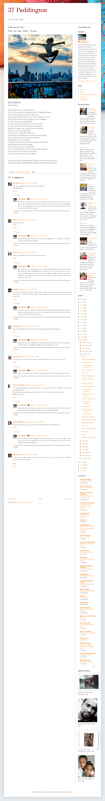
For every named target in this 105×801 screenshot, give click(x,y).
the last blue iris (85, 607)
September (86, 351)
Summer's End (84, 551)
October (85, 348)
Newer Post (12, 499)
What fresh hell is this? (89, 420)
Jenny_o (83, 596)
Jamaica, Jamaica (87, 423)
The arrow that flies (88, 386)
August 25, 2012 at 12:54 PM (39, 307)
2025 (82, 302)
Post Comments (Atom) (24, 502)
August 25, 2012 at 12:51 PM (38, 199)
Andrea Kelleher (18, 422)
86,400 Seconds (85, 623)
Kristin (15, 252)
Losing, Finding (87, 414)
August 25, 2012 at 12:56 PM (39, 340)
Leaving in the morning (86, 402)
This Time (85, 431)
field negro (83, 557)
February (85, 455)
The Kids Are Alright (88, 428)
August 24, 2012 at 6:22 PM (27, 252)
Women (82, 618)
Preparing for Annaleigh (87, 633)
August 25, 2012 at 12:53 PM (38, 266)
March (84, 452)
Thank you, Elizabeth (89, 359)
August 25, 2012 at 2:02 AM (29, 356)
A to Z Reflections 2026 (87, 576)
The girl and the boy (88, 399)
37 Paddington (27, 10)
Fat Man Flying (84, 515)
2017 (82, 325)
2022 (82, 311)
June (83, 444)
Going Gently (84, 513)
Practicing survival (91, 128)
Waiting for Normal (88, 417)
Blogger (69, 792)
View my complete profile (86, 81)
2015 (81, 331)
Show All (95, 666)
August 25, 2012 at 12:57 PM (38, 405)
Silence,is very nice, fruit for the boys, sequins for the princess (87, 528)
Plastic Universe (87, 383)
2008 (82, 471)
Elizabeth (16, 454)
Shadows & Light (85, 479)
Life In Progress (85, 535)
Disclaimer (83, 97)
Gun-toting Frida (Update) (87, 410)
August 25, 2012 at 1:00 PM (38, 435)
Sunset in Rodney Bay (89, 437)
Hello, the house (91, 165)
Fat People (83, 147)
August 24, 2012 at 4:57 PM (28, 183)
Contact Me (84, 99)
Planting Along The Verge (86, 581)
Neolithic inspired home (87, 591)
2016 (82, 328)
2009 (82, 468)
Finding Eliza (84, 574)
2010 (82, 465)
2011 (81, 462)
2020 (82, 316)
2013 (82, 337)
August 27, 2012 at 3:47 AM (28, 454)
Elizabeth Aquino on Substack (86, 566)
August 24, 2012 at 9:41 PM (30, 326)
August (84, 354)
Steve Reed (16, 356)
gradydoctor (17, 326)
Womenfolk (85, 406)
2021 (82, 314)
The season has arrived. (87, 584)
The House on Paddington (88, 94)
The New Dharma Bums (88, 653)
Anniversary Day (85, 655)
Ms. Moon (16, 183)
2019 (82, 319)
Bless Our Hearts (85, 486)
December (85, 342)
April (84, 450)
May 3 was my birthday (92, 109)
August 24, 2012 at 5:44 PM (26, 220)
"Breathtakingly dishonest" (87, 366)
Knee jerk (83, 223)
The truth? (85, 373)
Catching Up (84, 597)
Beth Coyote (84, 638)
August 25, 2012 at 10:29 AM (34, 385)
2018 (82, 322)
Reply (15, 191)
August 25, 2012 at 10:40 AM (33, 422)
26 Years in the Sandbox (87, 390)
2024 (82, 305)
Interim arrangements (87, 542)
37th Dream (84, 603)
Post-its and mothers (92, 274)
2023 (82, 308)
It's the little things (88, 376)
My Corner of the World (88, 616)
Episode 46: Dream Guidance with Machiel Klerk (87, 646)
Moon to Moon (85, 589)
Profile (82, 92)
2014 (82, 334)
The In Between (87, 362)
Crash (90, 184)
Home (40, 499)
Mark (14, 220)
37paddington (22, 199)
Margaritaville (85, 660)
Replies (17, 195)
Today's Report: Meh (86, 488)
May (83, 447)
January (85, 458)
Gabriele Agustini (18, 385)
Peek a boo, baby (85, 537)
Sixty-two (85, 425)
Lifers (84, 356)
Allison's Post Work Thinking (86, 493)
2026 (82, 299)
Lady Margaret (85, 525)
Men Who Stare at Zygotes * (88, 395)
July (83, 441)
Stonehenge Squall (86, 481)
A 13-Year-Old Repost (86, 569)
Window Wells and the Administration (87, 497)
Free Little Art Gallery (87, 662)
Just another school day (92, 254)
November (86, 345)
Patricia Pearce (85, 643)
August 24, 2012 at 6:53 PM (27, 289)
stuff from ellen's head (87, 503)
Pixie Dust (83, 520)
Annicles (15, 289)
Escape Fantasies (87, 370)
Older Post (68, 499)
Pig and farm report (86, 552)
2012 (82, 340)
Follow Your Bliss (85, 631)
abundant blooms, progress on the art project (86, 506)
